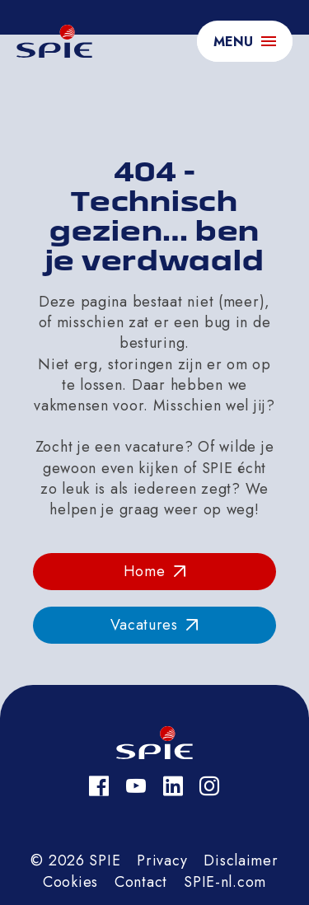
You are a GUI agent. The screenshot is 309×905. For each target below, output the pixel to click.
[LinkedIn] (173, 786)
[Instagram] (209, 786)
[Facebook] (99, 786)
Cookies (70, 882)
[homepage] (54, 41)
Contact (141, 882)
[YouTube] (136, 786)
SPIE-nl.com (225, 882)
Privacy (162, 860)
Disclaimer (241, 860)
